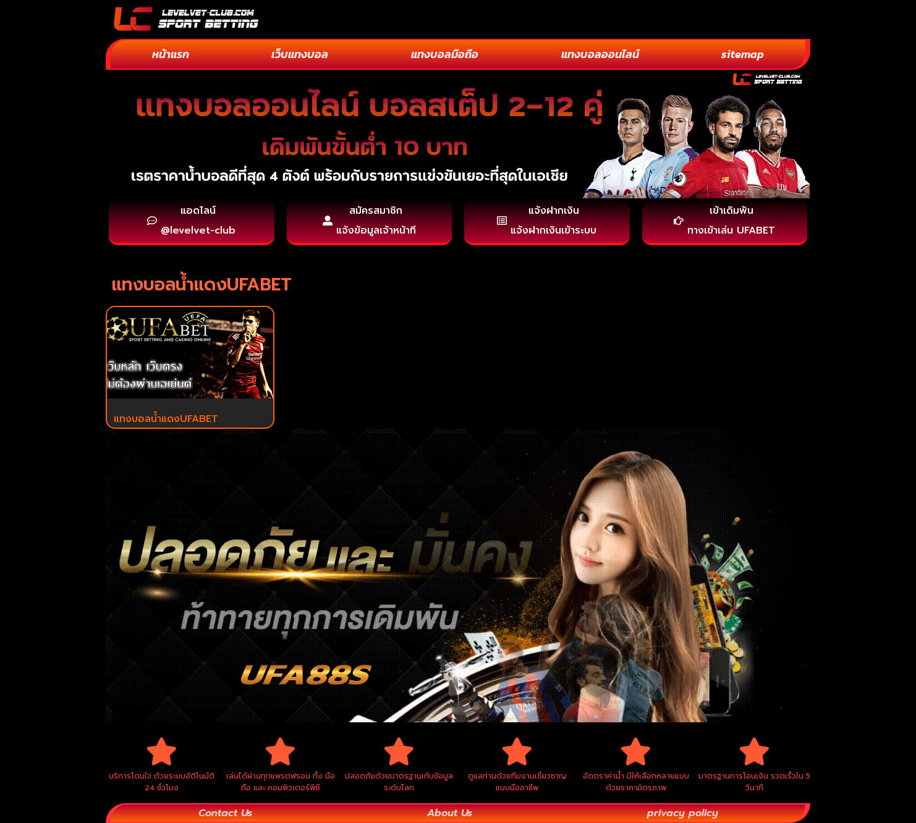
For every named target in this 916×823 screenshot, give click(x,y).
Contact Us (225, 813)
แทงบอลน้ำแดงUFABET (166, 419)
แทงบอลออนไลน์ (600, 54)
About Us (449, 813)
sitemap (742, 54)
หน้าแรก (170, 54)
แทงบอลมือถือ (444, 54)
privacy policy (682, 813)
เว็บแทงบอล (299, 54)
